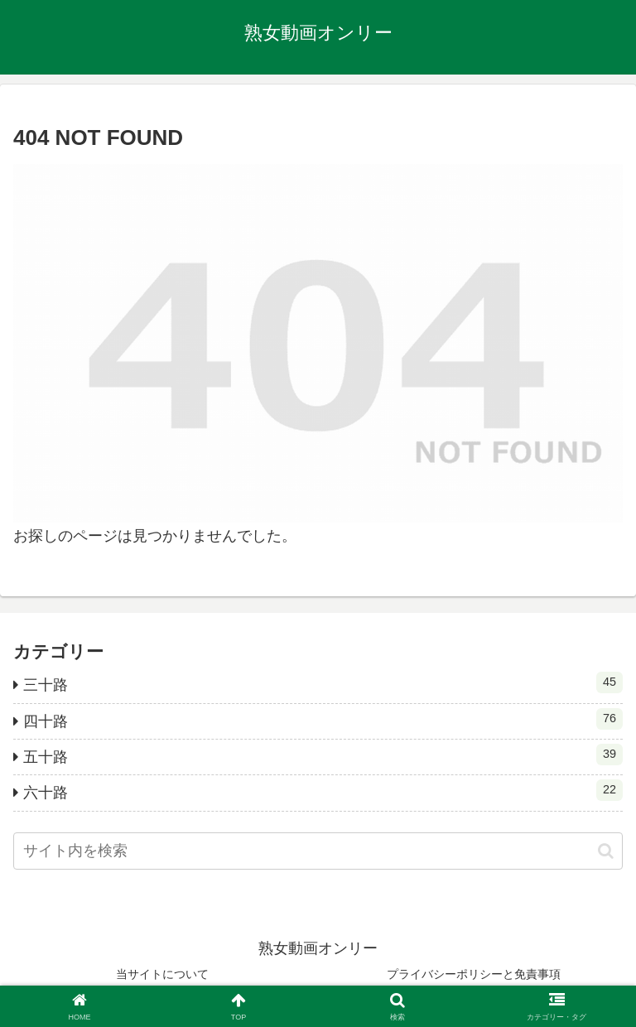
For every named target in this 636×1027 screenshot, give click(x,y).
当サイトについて (162, 974)
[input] (318, 851)
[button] (605, 851)
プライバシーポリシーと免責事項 (474, 974)
